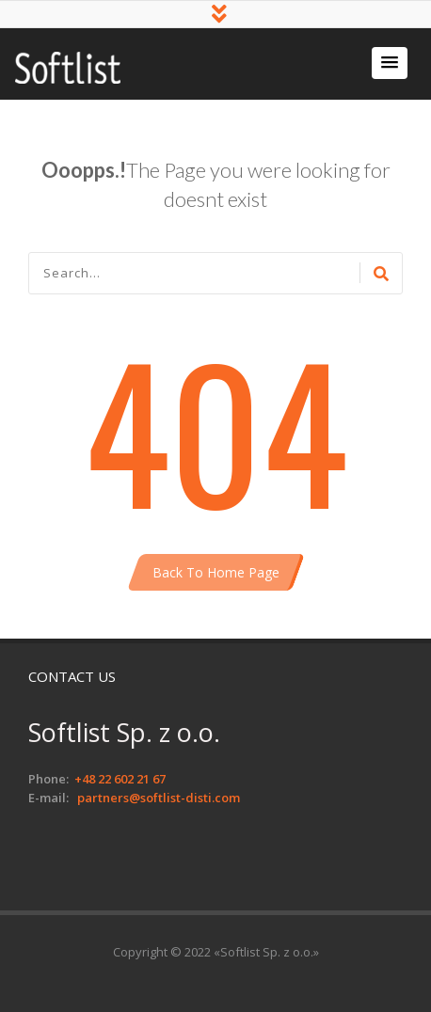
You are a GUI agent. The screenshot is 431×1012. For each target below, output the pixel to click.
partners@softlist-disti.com (158, 797)
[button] (389, 63)
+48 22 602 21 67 (120, 778)
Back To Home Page (215, 572)
